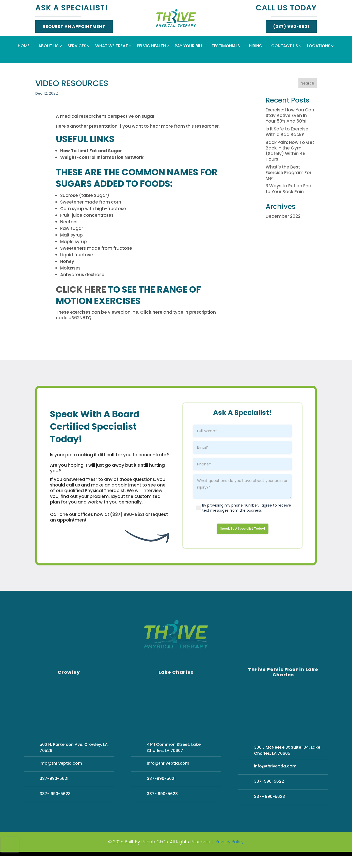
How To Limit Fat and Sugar (91, 151)
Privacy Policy (229, 844)
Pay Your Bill (189, 46)
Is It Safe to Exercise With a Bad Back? (287, 132)
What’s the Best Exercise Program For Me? (288, 172)
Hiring (255, 46)
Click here (81, 289)
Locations (318, 46)
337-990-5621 (54, 780)
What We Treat (111, 46)
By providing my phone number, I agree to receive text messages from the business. (246, 508)
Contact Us (284, 46)
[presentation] (10, 844)
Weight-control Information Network (101, 157)
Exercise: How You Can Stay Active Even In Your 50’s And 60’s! (290, 115)
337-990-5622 (269, 783)
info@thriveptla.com (61, 765)
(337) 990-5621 (291, 26)
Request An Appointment (74, 26)
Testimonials (226, 46)
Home (23, 46)
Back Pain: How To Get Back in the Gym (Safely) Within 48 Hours (290, 150)
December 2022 (283, 216)
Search (307, 83)
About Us (48, 46)
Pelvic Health (151, 46)
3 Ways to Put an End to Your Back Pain (288, 188)
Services (77, 46)
